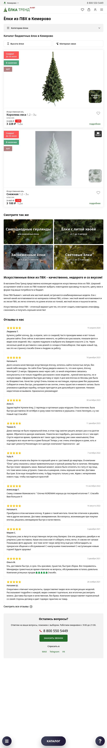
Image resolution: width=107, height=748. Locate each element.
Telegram (54, 651)
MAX (44, 651)
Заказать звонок (53, 638)
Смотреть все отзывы (18, 606)
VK (63, 651)
